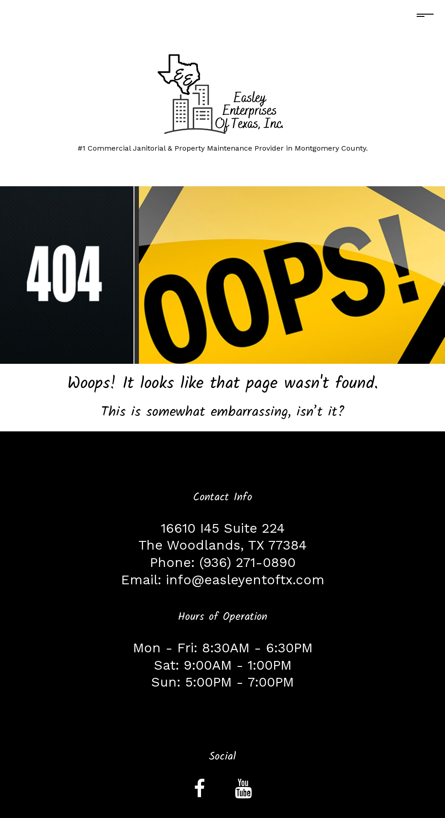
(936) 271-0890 (247, 562)
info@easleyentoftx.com (245, 579)
